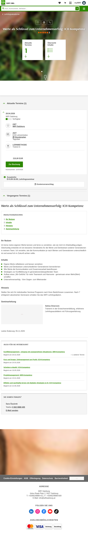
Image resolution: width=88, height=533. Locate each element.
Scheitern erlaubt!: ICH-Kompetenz (17, 367)
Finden (77, 8)
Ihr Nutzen (10, 219)
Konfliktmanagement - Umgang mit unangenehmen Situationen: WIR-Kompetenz (34, 352)
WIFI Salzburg (19, 126)
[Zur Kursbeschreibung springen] (55, 50)
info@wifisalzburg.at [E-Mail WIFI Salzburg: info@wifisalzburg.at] (47, 498)
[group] (44, 32)
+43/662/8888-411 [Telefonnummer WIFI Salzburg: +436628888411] (35, 496)
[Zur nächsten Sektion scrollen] (44, 76)
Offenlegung (35, 478)
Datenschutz (47, 478)
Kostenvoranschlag (44, 184)
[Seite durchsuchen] (40, 8)
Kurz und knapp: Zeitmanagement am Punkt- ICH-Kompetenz (27, 359)
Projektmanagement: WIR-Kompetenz (18, 375)
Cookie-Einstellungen (13, 478)
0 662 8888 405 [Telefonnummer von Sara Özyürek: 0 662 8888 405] (18, 407)
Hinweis (9, 226)
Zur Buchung (16, 163)
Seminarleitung (12, 229)
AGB (26, 478)
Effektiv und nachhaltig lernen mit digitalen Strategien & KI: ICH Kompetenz (32, 383)
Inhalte (9, 222)
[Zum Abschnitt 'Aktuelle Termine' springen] (32, 50)
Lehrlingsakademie (11, 14)
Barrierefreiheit (61, 478)
